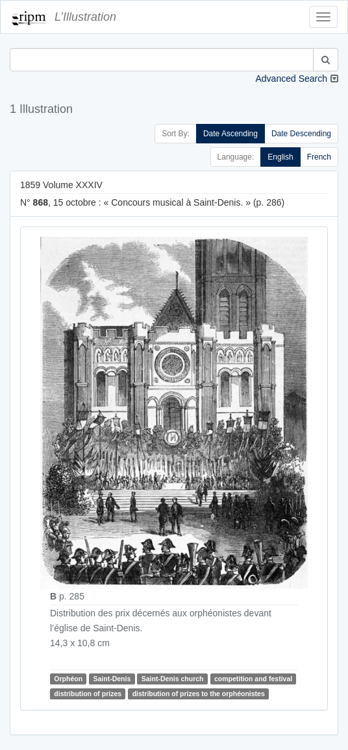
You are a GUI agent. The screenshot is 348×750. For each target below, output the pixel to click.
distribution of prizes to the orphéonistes (198, 693)
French (319, 157)
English (280, 157)
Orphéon (68, 679)
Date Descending (301, 133)
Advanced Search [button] (291, 78)
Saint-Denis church (173, 679)
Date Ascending (230, 133)
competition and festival (253, 679)
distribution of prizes (87, 693)
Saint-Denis (112, 679)
